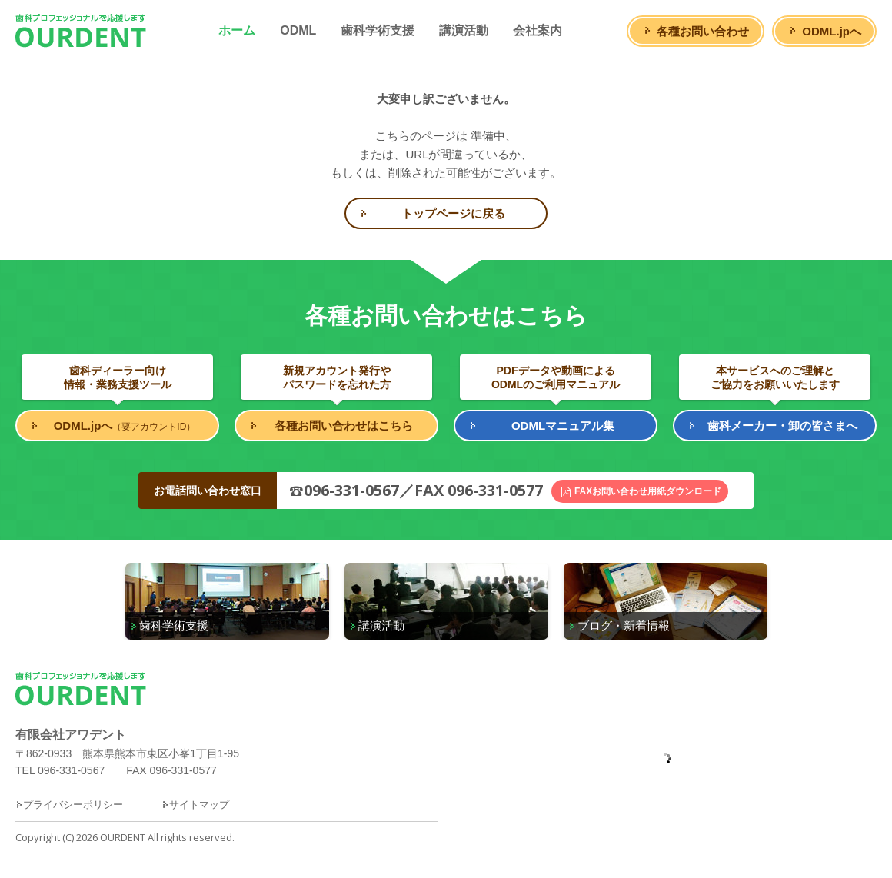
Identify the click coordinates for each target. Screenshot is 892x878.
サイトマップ (195, 804)
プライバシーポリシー (69, 804)
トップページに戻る (453, 213)
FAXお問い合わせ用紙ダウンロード (647, 491)
